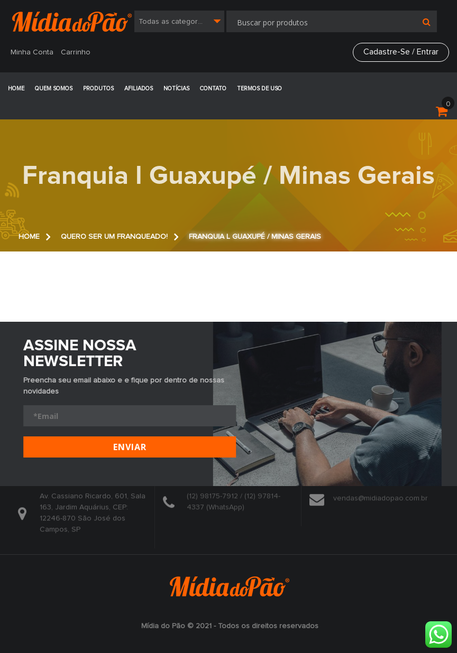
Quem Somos (53, 88)
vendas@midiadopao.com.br (380, 496)
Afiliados (138, 88)
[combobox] (179, 21)
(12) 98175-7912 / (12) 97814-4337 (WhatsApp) (233, 499)
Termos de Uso (259, 88)
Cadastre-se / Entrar (400, 52)
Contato (213, 88)
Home (16, 88)
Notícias (176, 88)
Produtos (98, 88)
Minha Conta (32, 52)
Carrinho (75, 52)
